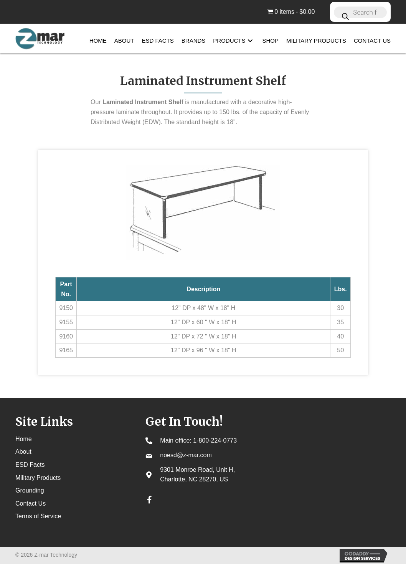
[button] (250, 40)
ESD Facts (30, 464)
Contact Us (30, 503)
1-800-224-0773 (215, 440)
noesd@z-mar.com (186, 455)
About (23, 451)
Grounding (29, 490)
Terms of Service (38, 516)
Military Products (38, 477)
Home (23, 439)
